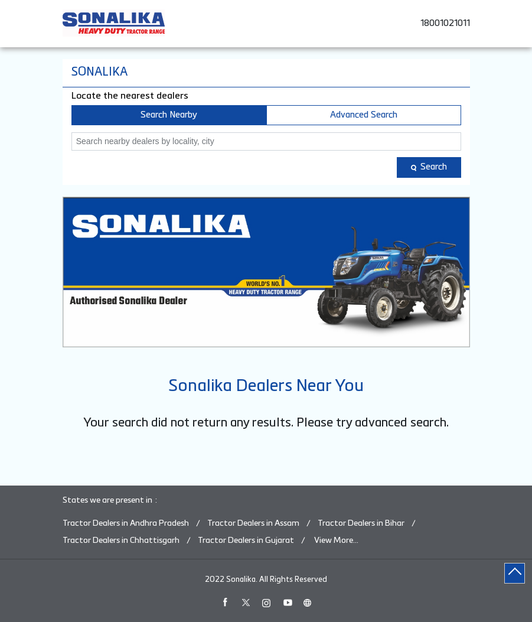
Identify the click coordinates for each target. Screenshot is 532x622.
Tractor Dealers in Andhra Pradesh (126, 523)
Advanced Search (363, 114)
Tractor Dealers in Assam (253, 523)
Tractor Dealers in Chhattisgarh (121, 540)
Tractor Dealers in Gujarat (246, 540)
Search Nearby (169, 114)
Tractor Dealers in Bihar (361, 523)
